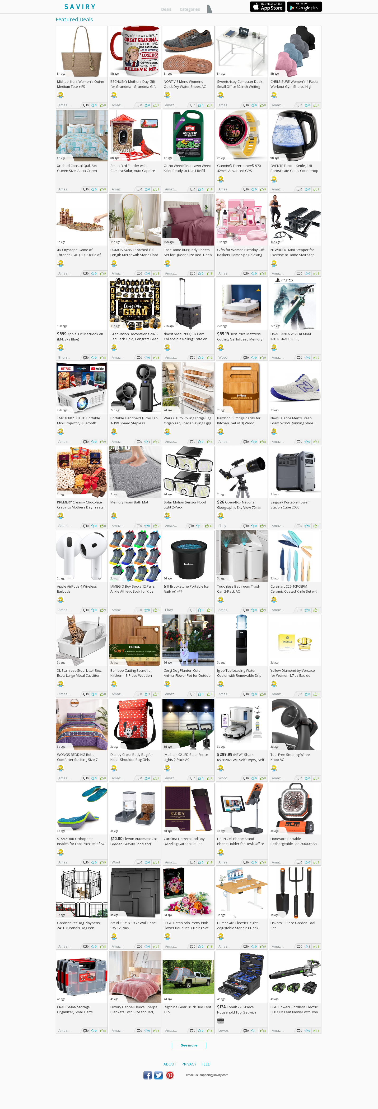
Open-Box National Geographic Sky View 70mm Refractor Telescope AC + (239, 507)
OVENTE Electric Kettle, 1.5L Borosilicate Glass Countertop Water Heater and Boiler (294, 170)
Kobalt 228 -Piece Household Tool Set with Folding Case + (236, 1012)
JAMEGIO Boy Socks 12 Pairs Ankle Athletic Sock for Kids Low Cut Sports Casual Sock (132, 591)
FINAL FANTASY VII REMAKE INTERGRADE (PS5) (291, 336)
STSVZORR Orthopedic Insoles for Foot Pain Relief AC (81, 841)
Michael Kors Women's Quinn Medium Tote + (80, 84)
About (170, 1064)
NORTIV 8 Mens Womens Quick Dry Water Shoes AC (185, 84)
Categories (190, 9)
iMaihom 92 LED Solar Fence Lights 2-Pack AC (186, 757)
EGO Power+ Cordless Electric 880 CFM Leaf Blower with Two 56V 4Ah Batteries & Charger (294, 1012)
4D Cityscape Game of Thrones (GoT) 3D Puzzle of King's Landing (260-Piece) (79, 254)
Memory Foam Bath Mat (129, 502)
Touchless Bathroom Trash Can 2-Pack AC (238, 589)
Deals (166, 9)
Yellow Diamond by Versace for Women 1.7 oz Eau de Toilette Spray (292, 675)
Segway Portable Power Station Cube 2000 (289, 505)
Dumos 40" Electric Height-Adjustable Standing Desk (238, 925)
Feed (206, 1064)
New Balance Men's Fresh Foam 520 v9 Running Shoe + (293, 423)
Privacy (188, 1064)
